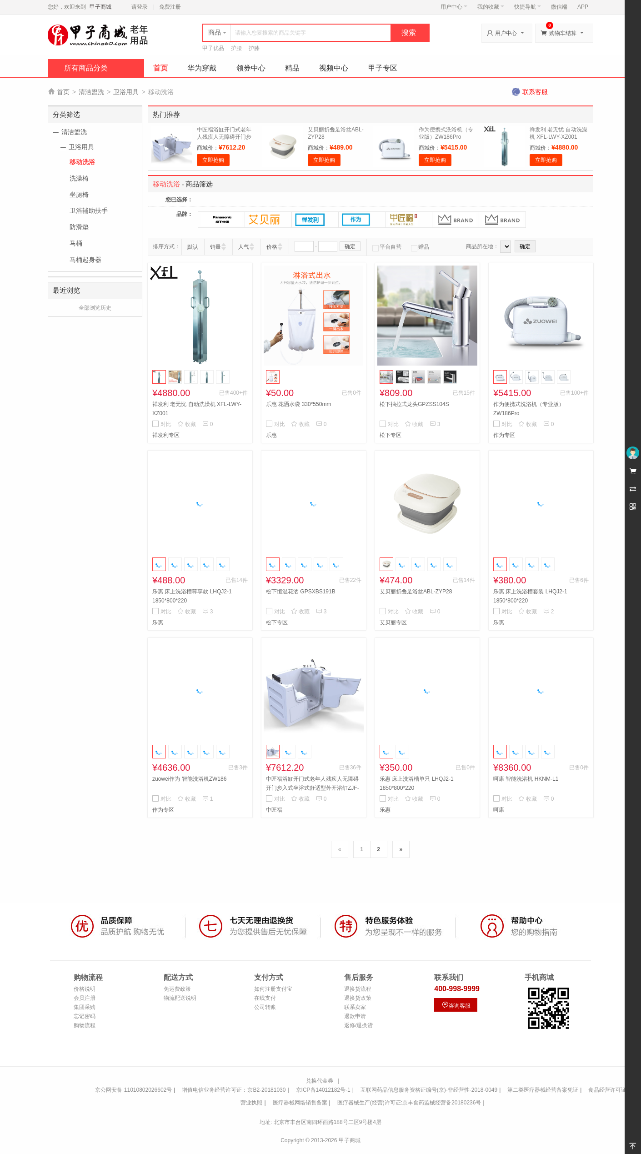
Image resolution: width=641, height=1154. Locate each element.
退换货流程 (357, 989)
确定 (350, 246)
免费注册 (170, 7)
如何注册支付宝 (273, 989)
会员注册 (84, 998)
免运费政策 (177, 989)
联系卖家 (355, 1007)
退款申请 (355, 1016)
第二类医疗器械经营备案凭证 (542, 1090)
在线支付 (265, 998)
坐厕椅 (79, 194)
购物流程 (84, 1025)
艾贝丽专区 (393, 622)
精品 (292, 68)
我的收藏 (490, 7)
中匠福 (274, 810)
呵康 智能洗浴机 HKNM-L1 (525, 779)
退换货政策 (357, 998)
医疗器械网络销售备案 (300, 1102)
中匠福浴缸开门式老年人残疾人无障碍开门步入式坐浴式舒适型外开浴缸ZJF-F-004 (312, 788)
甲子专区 (382, 68)
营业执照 (251, 1102)
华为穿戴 (201, 68)
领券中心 (250, 68)
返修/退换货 (358, 1025)
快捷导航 (527, 7)
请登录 (139, 7)
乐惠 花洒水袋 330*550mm (298, 404)
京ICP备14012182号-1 (323, 1090)
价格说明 (84, 989)
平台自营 (386, 247)
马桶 (76, 243)
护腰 (236, 48)
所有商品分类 (86, 68)
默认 (192, 247)
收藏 (186, 424)
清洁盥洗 (91, 91)
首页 (160, 68)
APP (582, 7)
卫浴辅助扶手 (89, 210)
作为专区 (504, 435)
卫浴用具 (126, 91)
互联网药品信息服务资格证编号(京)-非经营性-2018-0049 (429, 1090)
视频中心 (333, 68)
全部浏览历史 (95, 308)
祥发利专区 (166, 435)
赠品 (420, 247)
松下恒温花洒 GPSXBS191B (301, 591)
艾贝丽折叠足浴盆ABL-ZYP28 (416, 591)
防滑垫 (79, 227)
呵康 (498, 810)
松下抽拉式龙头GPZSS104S (414, 404)
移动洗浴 (82, 162)
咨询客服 (456, 1005)
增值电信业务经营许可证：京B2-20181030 (233, 1090)
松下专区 (390, 435)
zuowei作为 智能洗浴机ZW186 (189, 779)
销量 (215, 247)
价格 (271, 247)
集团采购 (84, 1007)
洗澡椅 (79, 178)
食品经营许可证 (607, 1090)
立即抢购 (213, 160)
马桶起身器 (85, 259)
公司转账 (265, 1007)
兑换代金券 (319, 1081)
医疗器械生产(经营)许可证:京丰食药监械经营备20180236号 (409, 1102)
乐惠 (271, 435)
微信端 (559, 7)
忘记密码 (84, 1016)
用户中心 (454, 7)
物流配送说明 (180, 998)
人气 (243, 247)
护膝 (254, 48)
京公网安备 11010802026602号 (133, 1090)
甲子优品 (213, 48)
